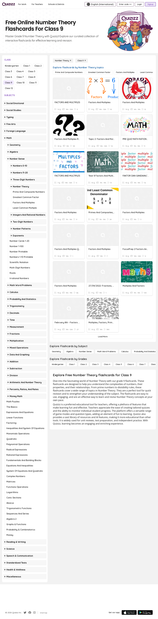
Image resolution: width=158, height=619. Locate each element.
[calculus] (125, 351)
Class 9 (8, 82)
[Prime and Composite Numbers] (69, 72)
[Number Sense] (85, 351)
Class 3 (8, 71)
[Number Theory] (63, 60)
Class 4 (20, 71)
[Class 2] (83, 364)
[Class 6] (130, 364)
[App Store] (129, 612)
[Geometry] (56, 351)
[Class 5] (118, 364)
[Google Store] (145, 612)
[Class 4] (107, 364)
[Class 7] (142, 364)
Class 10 (21, 82)
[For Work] (22, 4)
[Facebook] (29, 612)
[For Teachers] (37, 4)
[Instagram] (34, 612)
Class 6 (8, 77)
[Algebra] (70, 351)
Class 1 (26, 65)
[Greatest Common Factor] (99, 72)
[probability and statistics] (145, 351)
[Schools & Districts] (56, 4)
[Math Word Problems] (106, 351)
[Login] (139, 4)
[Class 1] (72, 364)
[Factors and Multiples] (125, 72)
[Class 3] (95, 364)
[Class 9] (81, 60)
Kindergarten (12, 65)
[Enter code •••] (125, 4)
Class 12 (9, 88)
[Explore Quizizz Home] (8, 4)
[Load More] (103, 336)
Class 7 (20, 77)
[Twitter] (25, 612)
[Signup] (150, 4)
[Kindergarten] (58, 364)
